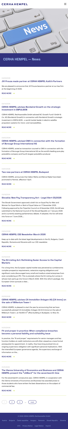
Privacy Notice (28, 426)
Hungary (33, 420)
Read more (7, 93)
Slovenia (63, 420)
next (32, 402)
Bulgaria (12, 420)
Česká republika (22, 420)
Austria (4, 420)
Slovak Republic (52, 420)
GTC (18, 426)
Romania (41, 420)
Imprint (48, 426)
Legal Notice (39, 426)
